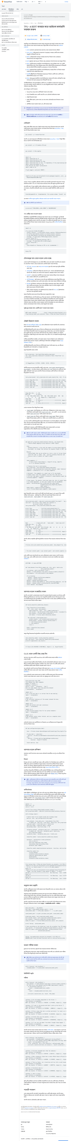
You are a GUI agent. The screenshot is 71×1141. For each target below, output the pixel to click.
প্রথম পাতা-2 (30, 52)
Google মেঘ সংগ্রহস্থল (55, 668)
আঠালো (60, 657)
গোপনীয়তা (28, 1138)
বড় (57, 289)
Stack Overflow (49, 1129)
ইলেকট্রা (29, 283)
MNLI (28, 63)
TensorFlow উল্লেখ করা (51, 1133)
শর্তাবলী (22, 1138)
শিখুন (26, 1)
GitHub (66, 1)
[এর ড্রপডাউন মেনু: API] (35, 1)
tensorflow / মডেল (54, 139)
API (32, 1)
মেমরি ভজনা (50, 1030)
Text (3, 6)
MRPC (28, 56)
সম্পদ (32, 23)
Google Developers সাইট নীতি (54, 1107)
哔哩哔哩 (23, 1131)
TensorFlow (26, 23)
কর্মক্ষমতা (26, 558)
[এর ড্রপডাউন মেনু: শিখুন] (29, 1)
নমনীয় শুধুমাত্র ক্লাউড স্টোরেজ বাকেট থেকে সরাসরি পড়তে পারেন (44, 198)
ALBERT (29, 275)
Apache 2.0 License (29, 1107)
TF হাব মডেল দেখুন (45, 39)
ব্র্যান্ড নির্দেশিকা (49, 1131)
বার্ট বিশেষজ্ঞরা (30, 279)
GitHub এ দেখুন (45, 35)
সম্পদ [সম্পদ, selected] (39, 1)
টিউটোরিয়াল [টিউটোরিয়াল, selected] (11, 9)
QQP (28, 61)
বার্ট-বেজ (29, 266)
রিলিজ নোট (48, 1126)
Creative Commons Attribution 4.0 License (47, 1106)
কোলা (28, 50)
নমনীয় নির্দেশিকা (59, 222)
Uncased (34, 266)
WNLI (28, 78)
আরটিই (28, 74)
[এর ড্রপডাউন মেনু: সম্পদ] (42, 1)
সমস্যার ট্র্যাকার (49, 1124)
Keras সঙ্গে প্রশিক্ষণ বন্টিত (52, 767)
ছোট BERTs (29, 271)
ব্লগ (21, 1124)
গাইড (17, 9)
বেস (55, 289)
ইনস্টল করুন (19, 1)
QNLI (28, 69)
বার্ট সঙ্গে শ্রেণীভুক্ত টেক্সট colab (34, 324)
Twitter (22, 1129)
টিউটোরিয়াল (40, 23)
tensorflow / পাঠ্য (59, 128)
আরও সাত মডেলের (43, 266)
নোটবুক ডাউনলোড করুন (31, 39)
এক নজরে (4, 9)
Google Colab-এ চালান (31, 35)
